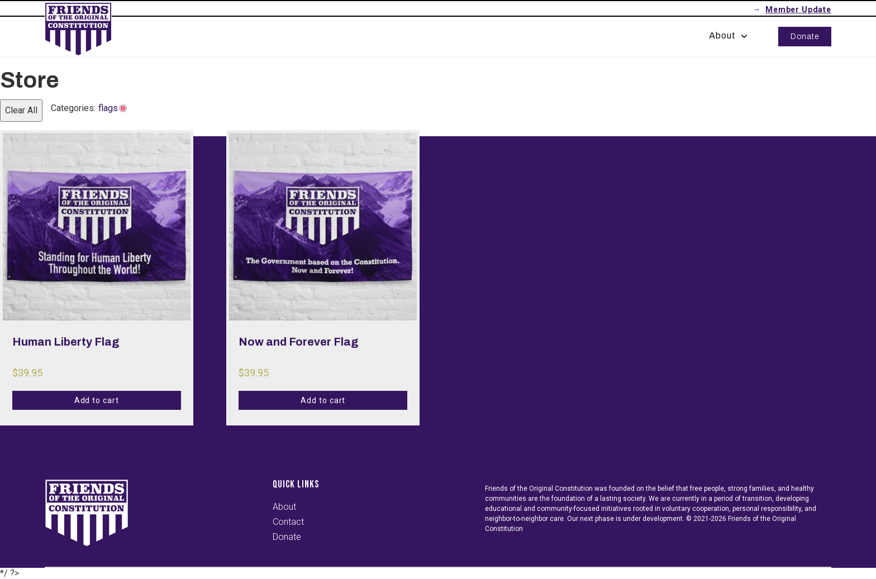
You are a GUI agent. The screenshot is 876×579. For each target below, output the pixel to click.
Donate (805, 36)
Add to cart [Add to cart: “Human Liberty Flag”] (97, 400)
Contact (288, 521)
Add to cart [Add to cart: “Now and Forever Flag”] (323, 400)
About (729, 36)
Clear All (21, 110)
